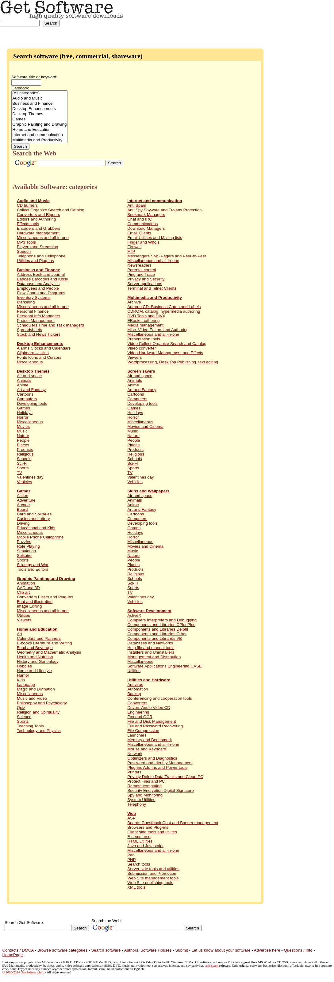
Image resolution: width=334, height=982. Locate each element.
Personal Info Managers (38, 316)
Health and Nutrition (35, 657)
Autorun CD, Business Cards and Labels (164, 306)
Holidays (25, 412)
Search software (106, 950)
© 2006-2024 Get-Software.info (23, 972)
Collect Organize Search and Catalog (50, 210)
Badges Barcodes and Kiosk (42, 279)
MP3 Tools (26, 242)
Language (26, 684)
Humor (23, 675)
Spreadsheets (29, 329)
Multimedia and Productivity (39, 140)
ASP (131, 818)
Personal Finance (33, 311)
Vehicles (24, 481)
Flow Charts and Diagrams (41, 293)
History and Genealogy (38, 661)
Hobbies (24, 666)
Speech (24, 251)
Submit (181, 950)
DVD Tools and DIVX (146, 316)
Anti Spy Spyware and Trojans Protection (164, 210)
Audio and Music (39, 98)
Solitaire (24, 555)
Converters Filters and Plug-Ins (45, 597)
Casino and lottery (33, 518)
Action (22, 495)
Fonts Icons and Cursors (39, 357)
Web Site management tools (153, 878)
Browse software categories (62, 950)
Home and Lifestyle (34, 670)
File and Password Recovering (155, 726)
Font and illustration (34, 601)
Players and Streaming (37, 247)
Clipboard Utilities (33, 352)
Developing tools (32, 403)
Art (19, 634)
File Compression (143, 730)
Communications (142, 223)
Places (23, 445)
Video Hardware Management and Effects (165, 352)
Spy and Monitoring (145, 795)
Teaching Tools (30, 726)
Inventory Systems (34, 297)
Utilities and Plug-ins (35, 260)
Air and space (29, 376)
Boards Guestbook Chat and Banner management (172, 822)
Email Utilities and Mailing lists (154, 237)
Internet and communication (39, 135)
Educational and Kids (36, 528)
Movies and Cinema (145, 426)
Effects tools (28, 223)
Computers (27, 399)
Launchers (136, 735)
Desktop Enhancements (39, 109)
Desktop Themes (39, 114)
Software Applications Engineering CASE (164, 666)
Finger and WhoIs (143, 242)
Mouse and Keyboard (146, 749)
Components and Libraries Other (156, 634)
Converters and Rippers (38, 214)
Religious (25, 454)
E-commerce (139, 836)
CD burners (27, 205)
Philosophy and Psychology (42, 703)
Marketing (26, 302)
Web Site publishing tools (150, 882)
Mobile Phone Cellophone (40, 537)
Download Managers (146, 228)
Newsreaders (139, 265)
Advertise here (267, 950)
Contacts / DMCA (18, 950)
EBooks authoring (143, 320)
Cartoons (25, 394)
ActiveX (134, 615)
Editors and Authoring (36, 219)
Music (22, 431)
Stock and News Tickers (38, 334)
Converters (137, 703)
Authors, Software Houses (148, 950)
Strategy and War (32, 564)
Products (25, 449)
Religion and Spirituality (38, 712)
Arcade (23, 505)
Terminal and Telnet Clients (151, 288)
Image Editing (29, 606)
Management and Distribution (154, 657)
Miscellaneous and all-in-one (43, 237)
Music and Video (32, 698)
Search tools (138, 864)
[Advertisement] (315, 19)
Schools (24, 458)
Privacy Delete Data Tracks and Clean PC (165, 776)
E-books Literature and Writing (44, 643)
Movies (23, 426)
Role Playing (28, 546)
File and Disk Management (151, 721)
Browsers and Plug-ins (147, 827)
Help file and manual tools (150, 647)
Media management (145, 325)
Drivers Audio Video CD (148, 707)
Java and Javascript (145, 845)
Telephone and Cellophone (41, 256)
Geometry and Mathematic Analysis (49, 652)
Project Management (36, 320)
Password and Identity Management (160, 763)
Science (24, 716)
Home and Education (39, 129)
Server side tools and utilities (153, 869)
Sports (23, 468)
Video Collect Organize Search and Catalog (166, 343)
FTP (131, 251)
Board (22, 509)
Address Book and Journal (41, 274)
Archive (134, 302)
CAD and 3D (28, 587)
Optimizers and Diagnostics (152, 758)
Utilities (23, 615)
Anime (23, 385)
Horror (23, 417)
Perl (131, 855)
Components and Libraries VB (154, 638)
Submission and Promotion (151, 873)
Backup (134, 693)
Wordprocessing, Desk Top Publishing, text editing (172, 362)
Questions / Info (298, 950)
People (23, 440)
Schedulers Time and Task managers (50, 325)
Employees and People (38, 288)
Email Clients (139, 233)
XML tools (136, 887)
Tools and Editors (32, 569)
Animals (24, 380)
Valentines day (30, 477)
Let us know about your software (221, 950)
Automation (137, 689)
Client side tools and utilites (152, 832)
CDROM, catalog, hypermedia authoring (163, 311)
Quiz (21, 707)
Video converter (141, 348)
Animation (26, 583)
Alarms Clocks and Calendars (44, 348)
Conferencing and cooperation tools (159, 698)
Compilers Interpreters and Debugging (162, 620)
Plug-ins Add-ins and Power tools (157, 767)
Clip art (23, 592)
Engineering (138, 712)
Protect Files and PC (146, 781)
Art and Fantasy (31, 389)
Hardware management (38, 233)
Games (39, 119)
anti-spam (211, 965)
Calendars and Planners (39, 638)
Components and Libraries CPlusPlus (161, 624)
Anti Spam (136, 205)
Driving (23, 523)
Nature (23, 435)
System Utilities (141, 799)
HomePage (12, 955)
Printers (134, 772)
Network (134, 753)
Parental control (141, 270)
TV (19, 472)
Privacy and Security (145, 279)
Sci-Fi (22, 463)
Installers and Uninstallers (150, 652)
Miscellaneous (30, 362)
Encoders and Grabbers (38, 228)
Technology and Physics (39, 730)
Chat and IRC (139, 219)
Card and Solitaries (34, 514)
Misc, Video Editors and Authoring (158, 329)
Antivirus (135, 684)
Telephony (136, 804)
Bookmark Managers (146, 214)
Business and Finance (39, 103)
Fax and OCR (139, 716)
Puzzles (24, 541)
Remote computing (144, 786)
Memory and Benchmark (149, 739)
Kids (21, 680)
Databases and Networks (150, 643)
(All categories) (39, 93)
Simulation (26, 551)
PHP (131, 859)
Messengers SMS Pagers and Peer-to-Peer (166, 256)
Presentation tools (143, 339)
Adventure (26, 500)
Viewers (24, 620)
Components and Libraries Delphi (157, 629)
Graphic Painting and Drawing (39, 124)
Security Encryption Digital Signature (160, 790)
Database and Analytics (38, 283)
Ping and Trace (141, 274)
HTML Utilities (139, 841)
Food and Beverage (35, 647)
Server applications (144, 283)
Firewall (134, 247)
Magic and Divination (36, 689)
